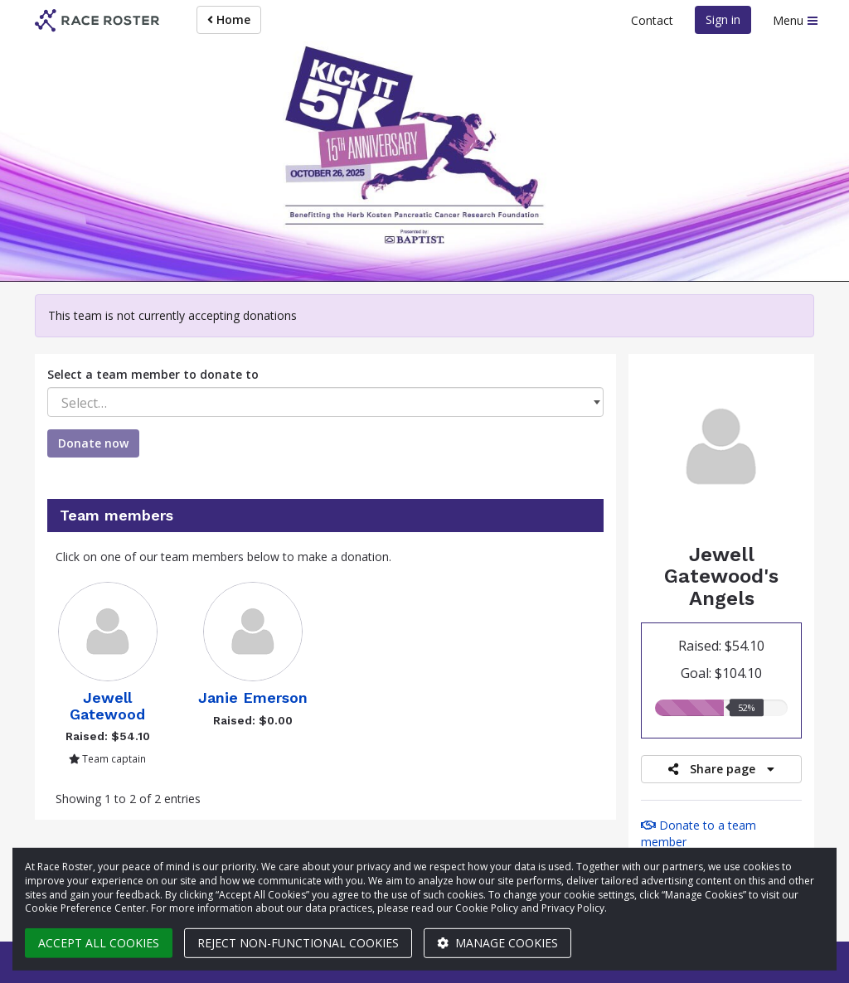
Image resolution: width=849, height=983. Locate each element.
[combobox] (325, 402)
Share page (721, 769)
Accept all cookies (98, 943)
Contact (652, 20)
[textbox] (325, 403)
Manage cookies (497, 943)
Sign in (723, 19)
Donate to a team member (698, 833)
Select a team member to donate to (153, 374)
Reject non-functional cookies (298, 943)
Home (228, 19)
